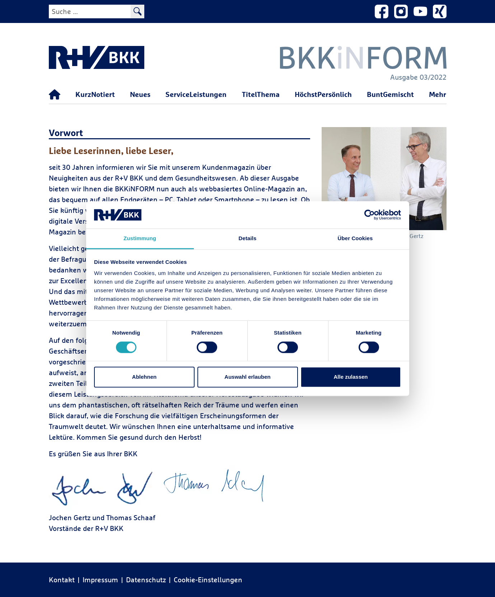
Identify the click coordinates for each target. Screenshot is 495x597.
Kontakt (62, 579)
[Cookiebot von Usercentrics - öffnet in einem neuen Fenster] (369, 214)
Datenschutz (146, 579)
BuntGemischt (390, 94)
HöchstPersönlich (323, 94)
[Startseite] (54, 95)
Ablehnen (144, 377)
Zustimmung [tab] (139, 238)
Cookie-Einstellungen (208, 579)
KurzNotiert (95, 94)
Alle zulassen (350, 377)
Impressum (100, 579)
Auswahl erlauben (247, 377)
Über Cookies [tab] (355, 238)
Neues (140, 94)
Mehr (437, 94)
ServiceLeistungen (196, 94)
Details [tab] (248, 238)
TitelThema (261, 94)
